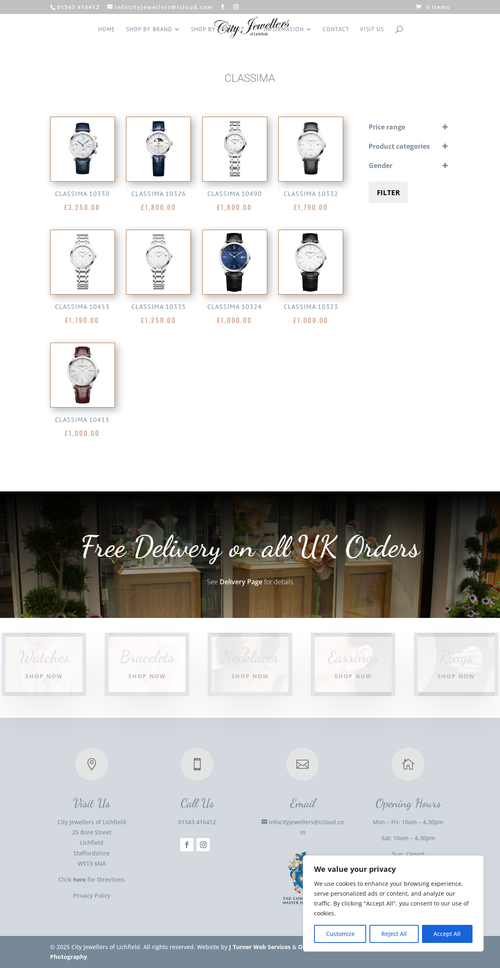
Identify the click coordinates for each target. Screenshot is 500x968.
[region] (393, 903)
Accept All (447, 934)
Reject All (394, 934)
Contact (336, 29)
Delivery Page (241, 581)
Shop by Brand (149, 29)
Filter (388, 192)
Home (106, 29)
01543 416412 (197, 822)
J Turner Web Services (260, 947)
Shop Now (43, 676)
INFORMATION (284, 29)
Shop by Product (218, 29)
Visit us (372, 29)
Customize (340, 934)
